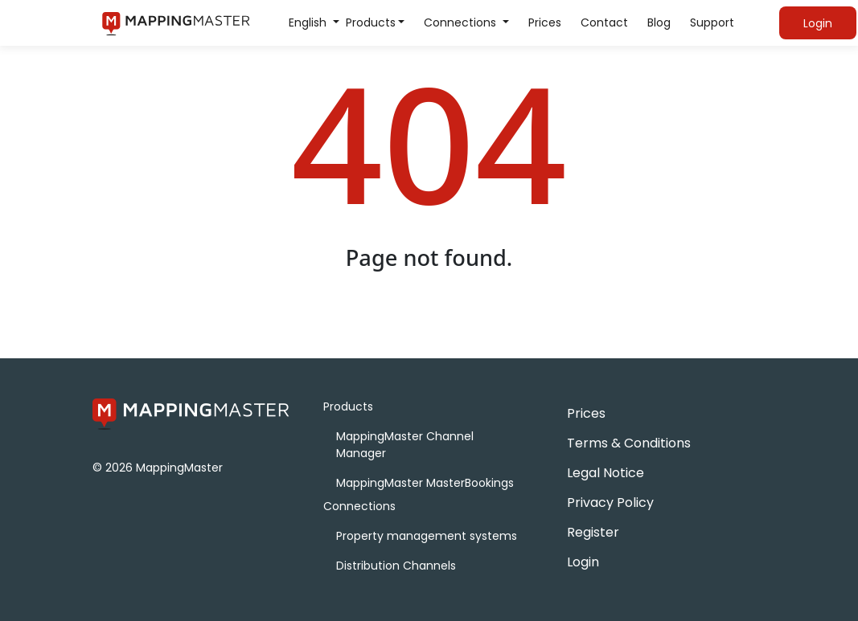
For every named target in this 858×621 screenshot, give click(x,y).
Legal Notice (605, 473)
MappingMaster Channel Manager (405, 444)
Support (712, 22)
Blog (659, 22)
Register (593, 532)
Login (583, 562)
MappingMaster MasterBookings (425, 483)
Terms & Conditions (629, 443)
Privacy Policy (610, 502)
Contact (604, 22)
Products (371, 22)
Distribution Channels (396, 566)
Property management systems (426, 536)
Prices (544, 22)
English (309, 22)
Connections (461, 22)
